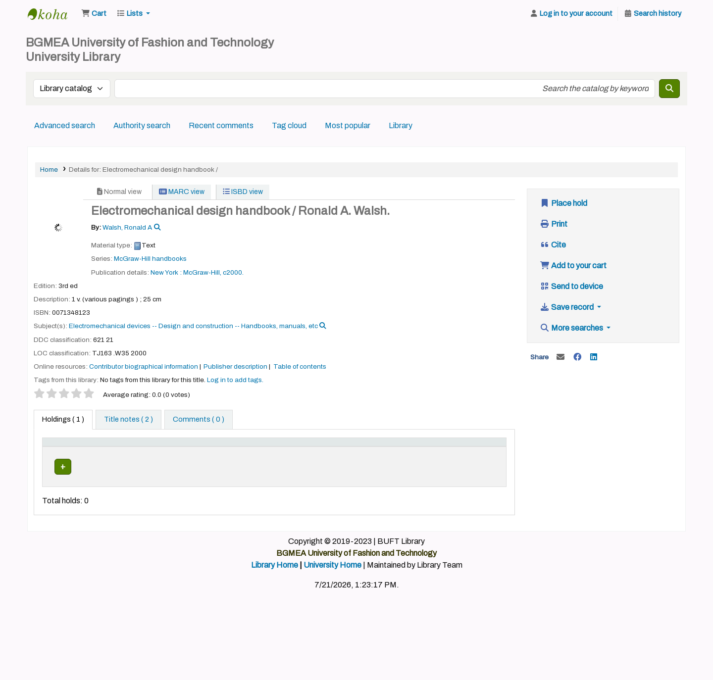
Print (553, 224)
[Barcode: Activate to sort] (482, 452)
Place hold (563, 203)
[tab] (128, 420)
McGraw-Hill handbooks (150, 258)
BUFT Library (52, 14)
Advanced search (64, 125)
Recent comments (221, 125)
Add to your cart (573, 265)
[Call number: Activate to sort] (307, 452)
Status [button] (431, 457)
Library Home (274, 587)
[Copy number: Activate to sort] (386, 452)
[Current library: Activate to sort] (120, 452)
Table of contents (299, 366)
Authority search (141, 125)
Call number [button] (282, 457)
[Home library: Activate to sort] (178, 452)
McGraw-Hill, (202, 272)
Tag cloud (289, 125)
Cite (553, 245)
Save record (567, 307)
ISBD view (243, 191)
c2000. (233, 272)
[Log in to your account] (570, 13)
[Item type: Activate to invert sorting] (66, 452)
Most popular (347, 125)
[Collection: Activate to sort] (232, 452)
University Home (332, 587)
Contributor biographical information (143, 366)
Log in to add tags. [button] (235, 380)
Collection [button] (227, 457)
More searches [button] (572, 328)
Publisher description (235, 366)
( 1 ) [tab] (63, 419)
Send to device (571, 286)
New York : (166, 272)
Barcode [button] (477, 457)
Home (49, 169)
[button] (93, 13)
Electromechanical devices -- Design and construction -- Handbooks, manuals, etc (193, 326)
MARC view (181, 191)
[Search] (669, 88)
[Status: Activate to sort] (437, 452)
